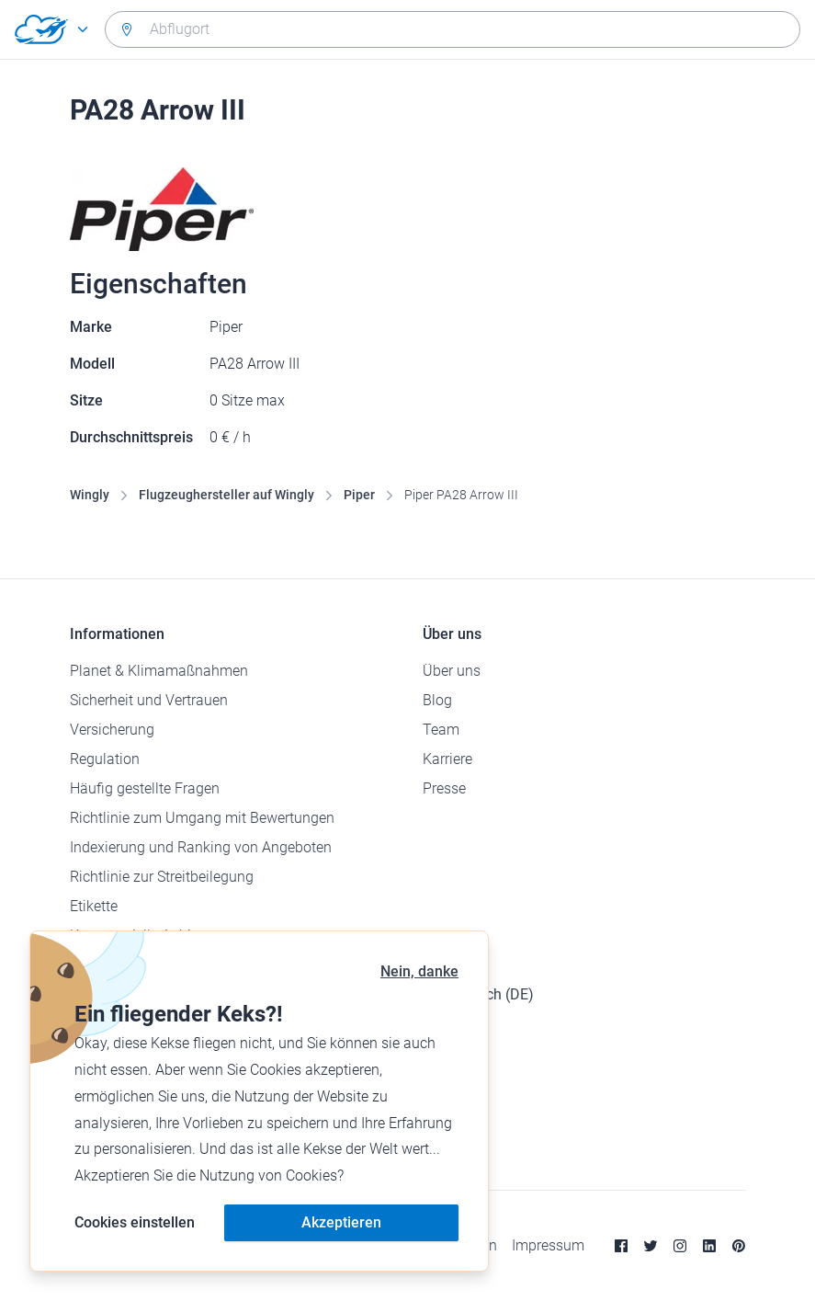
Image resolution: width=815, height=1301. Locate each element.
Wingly (89, 494)
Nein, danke (419, 971)
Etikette (94, 906)
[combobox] (452, 29)
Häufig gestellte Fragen (145, 788)
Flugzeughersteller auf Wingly (226, 494)
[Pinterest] (738, 1245)
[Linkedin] (709, 1245)
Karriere (447, 759)
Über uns (452, 670)
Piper (359, 494)
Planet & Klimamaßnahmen (159, 670)
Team (441, 729)
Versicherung (112, 729)
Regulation (105, 759)
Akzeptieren (341, 1222)
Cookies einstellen (134, 1222)
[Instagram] (680, 1245)
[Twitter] (650, 1245)
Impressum (548, 1245)
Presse (444, 788)
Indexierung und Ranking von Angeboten (201, 847)
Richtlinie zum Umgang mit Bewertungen (202, 818)
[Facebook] (621, 1245)
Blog (437, 700)
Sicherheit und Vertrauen (149, 700)
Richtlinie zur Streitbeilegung (162, 876)
